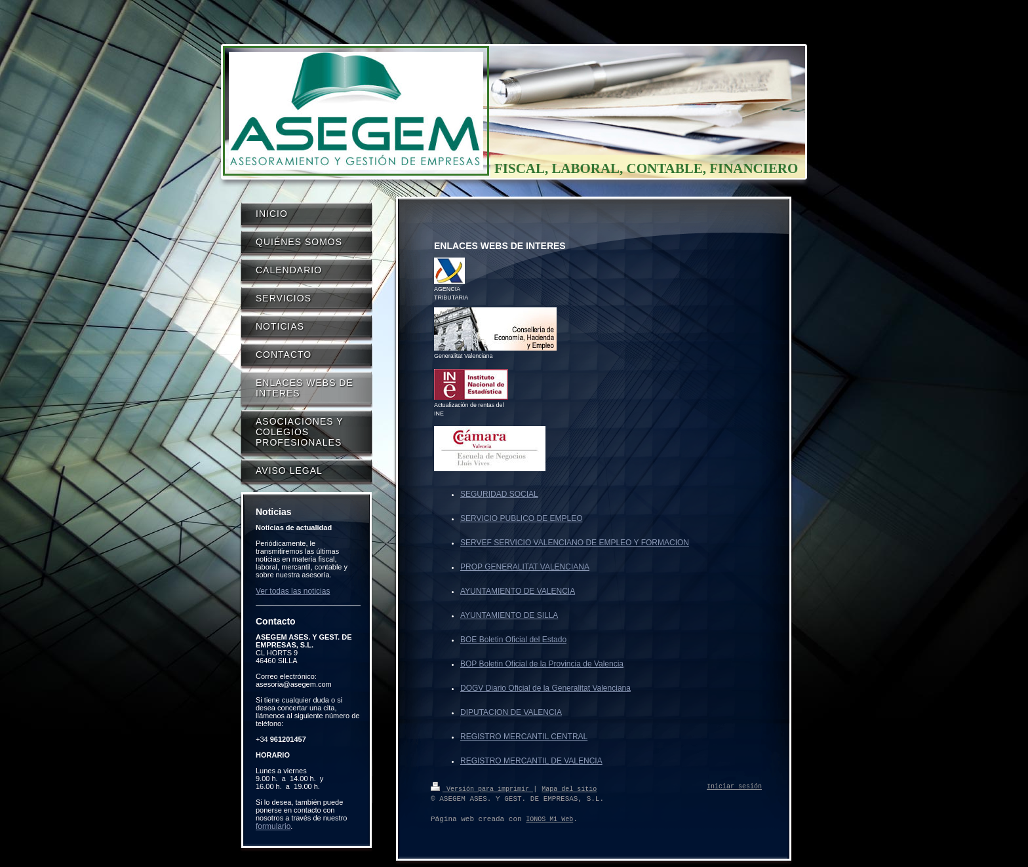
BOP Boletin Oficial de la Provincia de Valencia (541, 663)
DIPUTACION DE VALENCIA (511, 712)
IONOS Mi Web (549, 819)
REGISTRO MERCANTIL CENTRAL (523, 736)
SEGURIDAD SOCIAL (499, 494)
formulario (273, 826)
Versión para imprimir (482, 788)
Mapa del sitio (569, 788)
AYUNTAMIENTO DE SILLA (509, 615)
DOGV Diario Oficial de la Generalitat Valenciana (545, 688)
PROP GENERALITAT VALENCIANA (524, 566)
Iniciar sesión (734, 787)
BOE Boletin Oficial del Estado (513, 639)
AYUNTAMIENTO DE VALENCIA (517, 591)
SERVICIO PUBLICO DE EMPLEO (521, 518)
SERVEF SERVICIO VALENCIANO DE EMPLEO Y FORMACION (574, 542)
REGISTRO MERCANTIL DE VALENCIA (531, 760)
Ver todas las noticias (293, 591)
